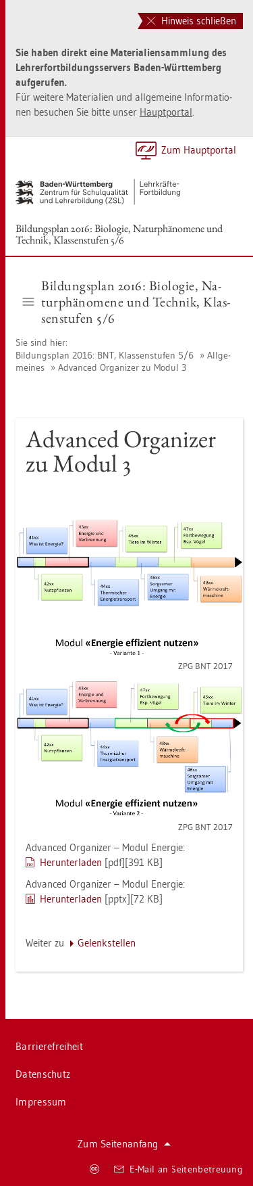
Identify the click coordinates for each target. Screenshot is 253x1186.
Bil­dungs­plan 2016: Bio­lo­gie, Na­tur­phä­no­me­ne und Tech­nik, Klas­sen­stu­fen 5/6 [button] (127, 302)
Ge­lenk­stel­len (107, 942)
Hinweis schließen (191, 20)
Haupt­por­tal (166, 112)
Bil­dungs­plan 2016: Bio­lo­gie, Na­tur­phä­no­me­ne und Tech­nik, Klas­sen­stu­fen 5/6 (119, 234)
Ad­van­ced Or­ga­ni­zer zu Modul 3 (122, 367)
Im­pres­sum (41, 1101)
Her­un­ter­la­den (71, 862)
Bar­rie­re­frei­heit (49, 1046)
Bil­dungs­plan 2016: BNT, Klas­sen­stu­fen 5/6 (105, 355)
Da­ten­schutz (43, 1074)
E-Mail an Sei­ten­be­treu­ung (178, 1169)
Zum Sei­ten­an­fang (124, 1143)
